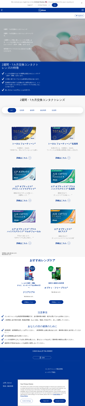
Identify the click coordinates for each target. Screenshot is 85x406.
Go (55, 5)
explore (80, 16)
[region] (43, 392)
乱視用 (54, 112)
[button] (43, 5)
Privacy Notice (24, 396)
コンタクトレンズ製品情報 (54, 371)
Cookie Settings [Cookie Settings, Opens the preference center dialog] (26, 401)
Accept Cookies (60, 401)
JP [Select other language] (1, 10)
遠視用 (32, 112)
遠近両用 (43, 112)
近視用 (22, 112)
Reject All (46, 401)
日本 (43, 360)
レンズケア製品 (50, 374)
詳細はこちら (22, 160)
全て (11, 112)
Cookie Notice (56, 394)
